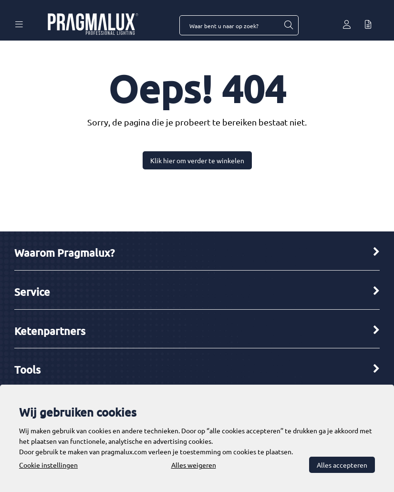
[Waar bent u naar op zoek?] (288, 25)
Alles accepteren (342, 465)
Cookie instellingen (48, 465)
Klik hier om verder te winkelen (197, 160)
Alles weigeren (193, 465)
